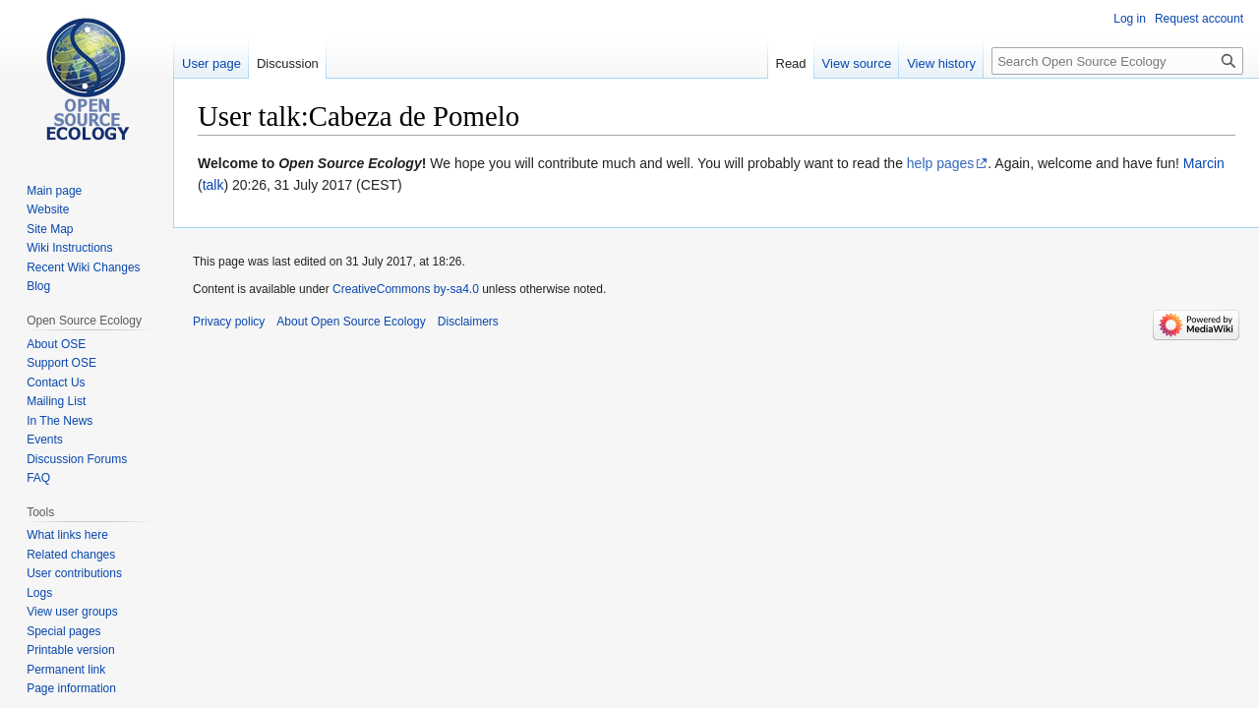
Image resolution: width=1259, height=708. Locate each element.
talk (213, 185)
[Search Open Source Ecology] (1117, 61)
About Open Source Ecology (350, 321)
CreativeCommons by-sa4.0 (405, 289)
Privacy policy (229, 321)
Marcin (1204, 163)
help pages (941, 163)
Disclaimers (468, 321)
